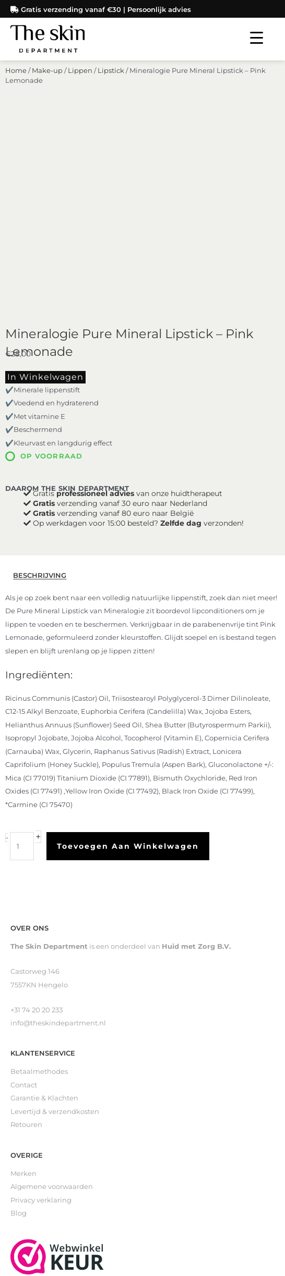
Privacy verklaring (41, 1013)
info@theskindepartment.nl (58, 835)
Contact (23, 897)
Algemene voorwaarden (51, 999)
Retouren (26, 937)
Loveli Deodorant (39, 1168)
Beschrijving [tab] (39, 388)
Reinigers (26, 1128)
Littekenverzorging (43, 1155)
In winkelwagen (45, 189)
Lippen (80, 81)
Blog (18, 1026)
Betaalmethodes (39, 884)
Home (16, 81)
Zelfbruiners (31, 1142)
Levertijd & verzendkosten (54, 924)
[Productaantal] (22, 659)
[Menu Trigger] (256, 37)
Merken (23, 986)
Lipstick (111, 81)
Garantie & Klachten (44, 910)
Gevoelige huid (36, 1181)
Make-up (47, 81)
